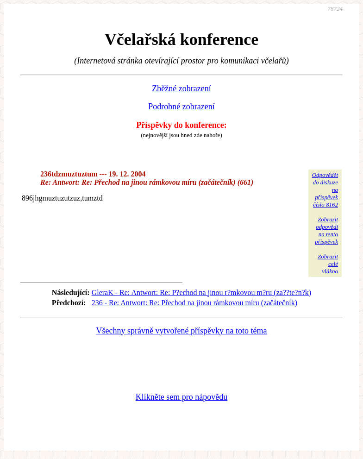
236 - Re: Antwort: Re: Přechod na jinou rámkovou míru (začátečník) (194, 303)
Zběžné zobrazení (181, 88)
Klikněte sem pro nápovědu (181, 397)
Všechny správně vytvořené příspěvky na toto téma (181, 330)
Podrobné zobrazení (181, 106)
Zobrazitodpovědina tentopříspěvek (326, 230)
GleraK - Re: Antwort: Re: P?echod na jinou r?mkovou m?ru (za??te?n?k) (202, 292)
